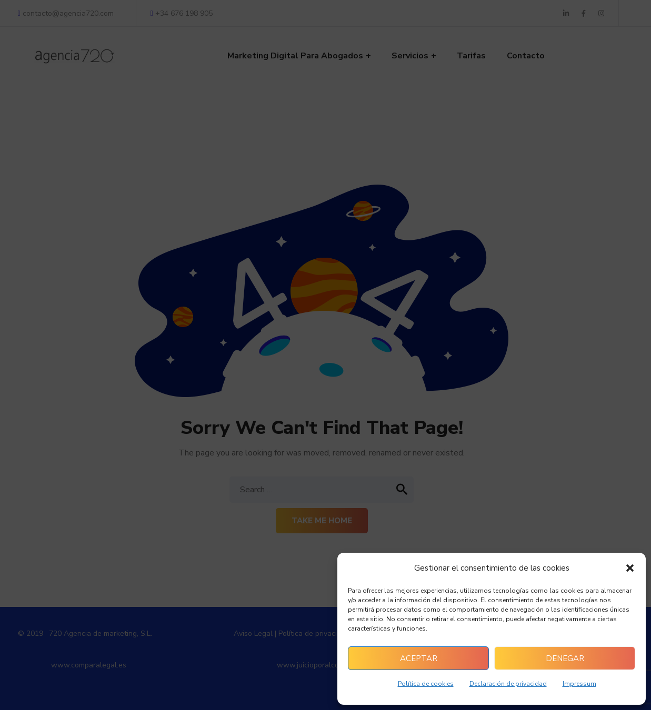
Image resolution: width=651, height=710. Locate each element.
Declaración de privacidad (508, 683)
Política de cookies (426, 683)
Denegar (565, 658)
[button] (630, 568)
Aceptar (418, 658)
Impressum (579, 683)
